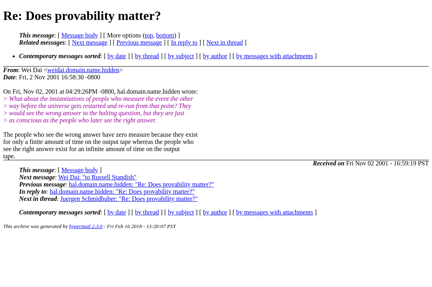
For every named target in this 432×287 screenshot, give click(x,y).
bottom (165, 35)
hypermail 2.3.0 (86, 226)
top (149, 35)
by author (215, 56)
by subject (181, 56)
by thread (147, 56)
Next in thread (224, 42)
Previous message (139, 42)
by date (116, 56)
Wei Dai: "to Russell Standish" (97, 177)
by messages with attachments (274, 56)
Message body (79, 35)
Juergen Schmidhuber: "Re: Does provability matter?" (129, 198)
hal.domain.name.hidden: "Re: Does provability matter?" (141, 184)
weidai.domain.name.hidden (83, 70)
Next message (89, 42)
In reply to (184, 42)
